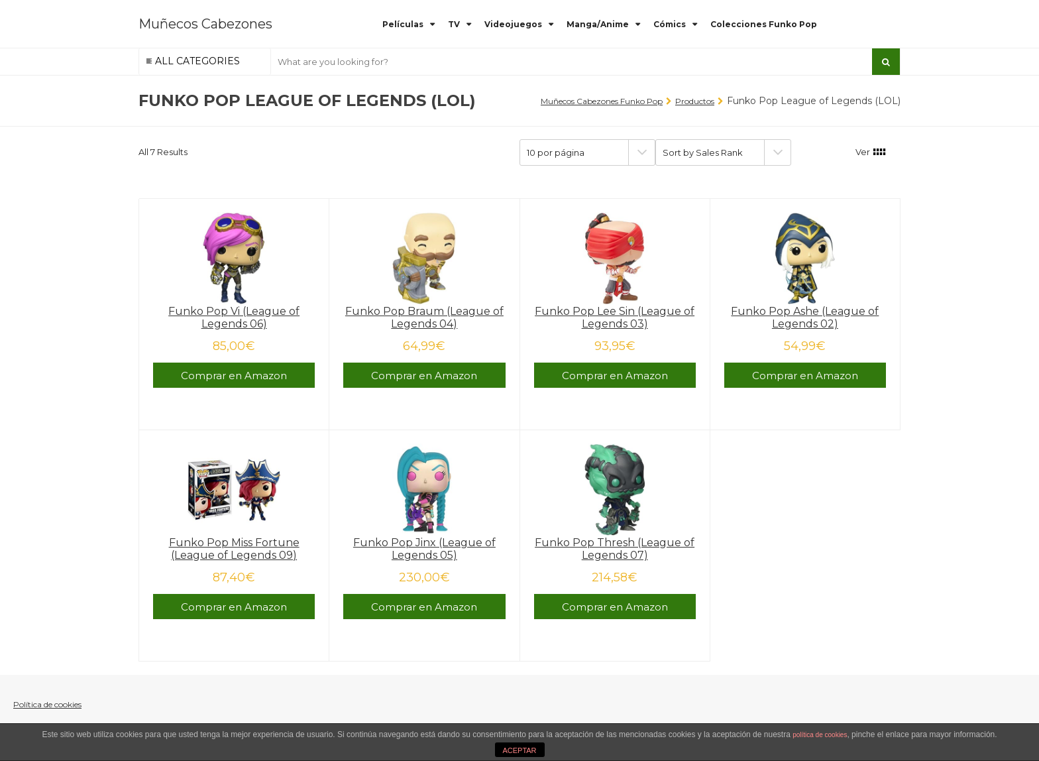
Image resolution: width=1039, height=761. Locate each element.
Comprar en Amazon (234, 375)
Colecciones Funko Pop (763, 24)
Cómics (669, 24)
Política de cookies (47, 704)
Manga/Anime (598, 24)
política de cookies (820, 734)
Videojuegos (513, 24)
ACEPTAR (519, 750)
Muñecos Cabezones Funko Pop (602, 101)
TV (454, 24)
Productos (694, 101)
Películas (402, 24)
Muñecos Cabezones (205, 24)
